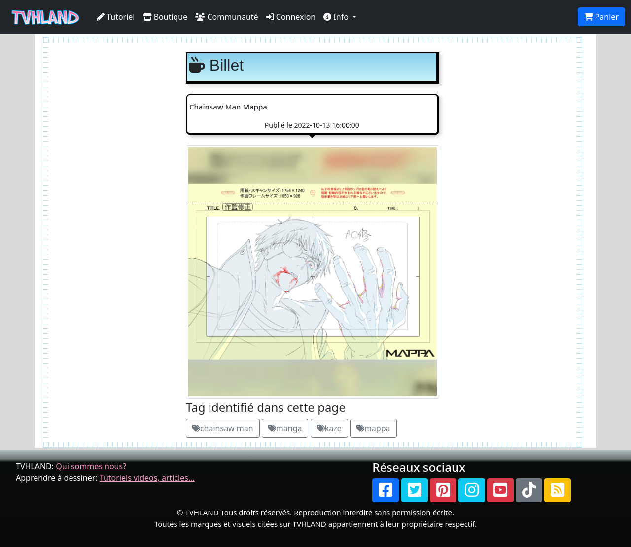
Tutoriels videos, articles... (147, 478)
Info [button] (337, 16)
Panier (601, 16)
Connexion (291, 16)
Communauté (226, 16)
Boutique (165, 16)
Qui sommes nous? (91, 466)
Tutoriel (116, 16)
